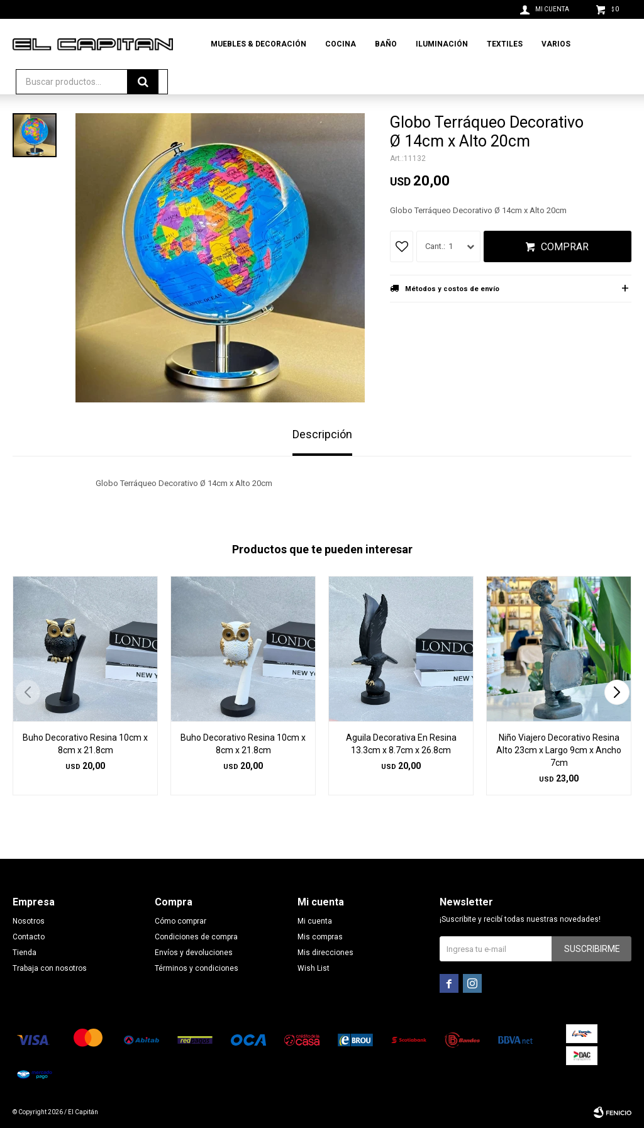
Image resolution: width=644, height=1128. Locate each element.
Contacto (29, 936)
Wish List (313, 968)
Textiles (505, 44)
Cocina (340, 44)
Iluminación (442, 44)
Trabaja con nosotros (50, 968)
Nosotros (29, 921)
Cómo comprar (180, 921)
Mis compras (320, 936)
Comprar (565, 247)
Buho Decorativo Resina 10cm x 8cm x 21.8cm (85, 744)
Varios (555, 44)
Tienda (24, 952)
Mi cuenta (314, 921)
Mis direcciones (325, 952)
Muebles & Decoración (258, 44)
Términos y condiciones (196, 968)
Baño (386, 44)
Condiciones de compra (196, 936)
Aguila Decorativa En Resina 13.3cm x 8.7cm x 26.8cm (401, 744)
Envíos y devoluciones (194, 952)
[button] (616, 692)
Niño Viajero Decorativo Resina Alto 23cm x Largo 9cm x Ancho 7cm (558, 750)
